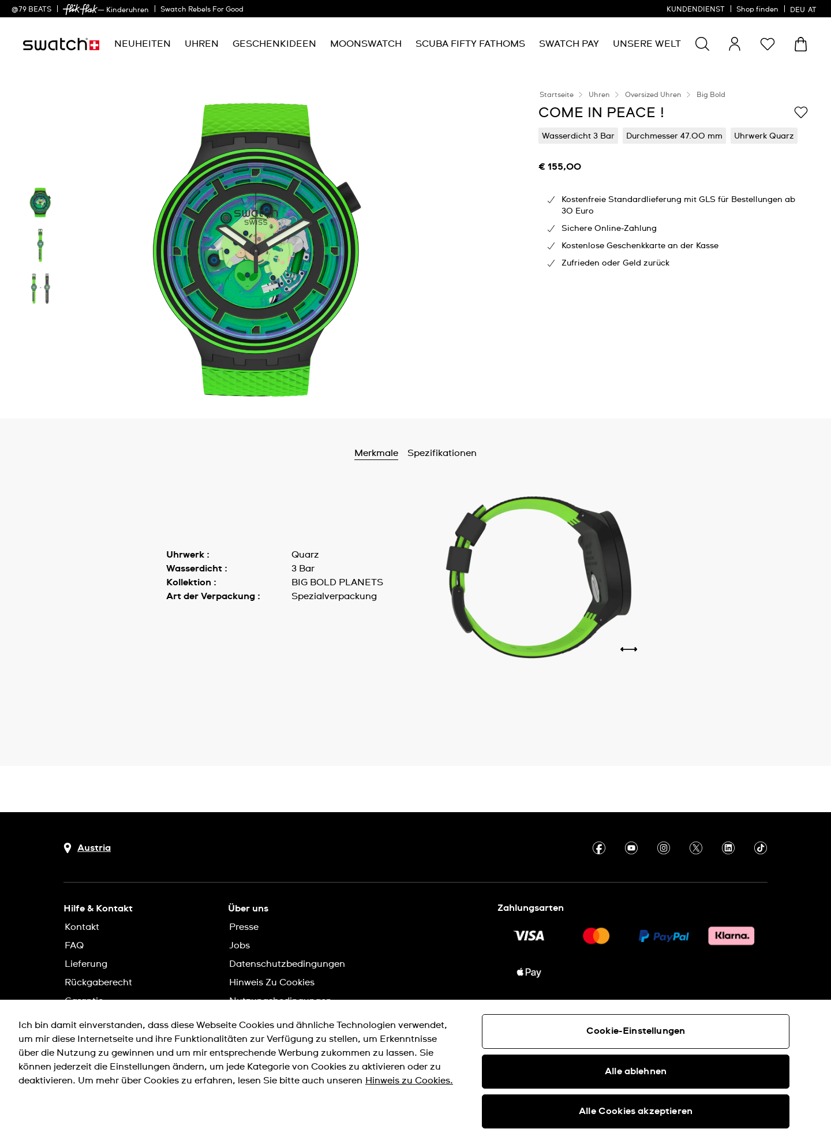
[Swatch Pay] (569, 44)
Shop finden (757, 9)
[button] (767, 43)
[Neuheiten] (142, 44)
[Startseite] (61, 44)
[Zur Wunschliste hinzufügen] (801, 112)
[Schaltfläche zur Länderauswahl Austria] (87, 848)
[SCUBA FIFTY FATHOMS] (470, 44)
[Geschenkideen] (274, 44)
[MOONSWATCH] (366, 44)
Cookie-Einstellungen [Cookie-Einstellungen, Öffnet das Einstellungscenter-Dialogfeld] (635, 1031)
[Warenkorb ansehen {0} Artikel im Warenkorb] (800, 44)
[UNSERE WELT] (647, 44)
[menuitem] (142, 44)
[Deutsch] (804, 8)
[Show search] (702, 44)
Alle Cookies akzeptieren (635, 1111)
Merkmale (411, 453)
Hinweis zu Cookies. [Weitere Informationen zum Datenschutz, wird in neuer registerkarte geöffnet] (409, 1080)
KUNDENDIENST (696, 9)
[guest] (735, 44)
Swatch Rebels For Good (202, 9)
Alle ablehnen (636, 1071)
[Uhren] (202, 44)
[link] (80, 9)
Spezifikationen (477, 453)
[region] (415, 1070)
